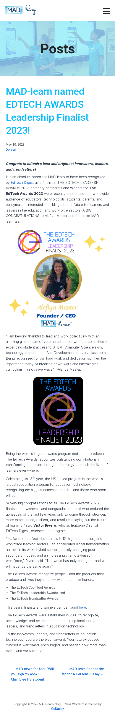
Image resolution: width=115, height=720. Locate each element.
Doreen (11, 149)
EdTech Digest (22, 182)
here (82, 607)
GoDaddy (57, 709)
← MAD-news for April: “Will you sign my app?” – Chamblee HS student (32, 674)
